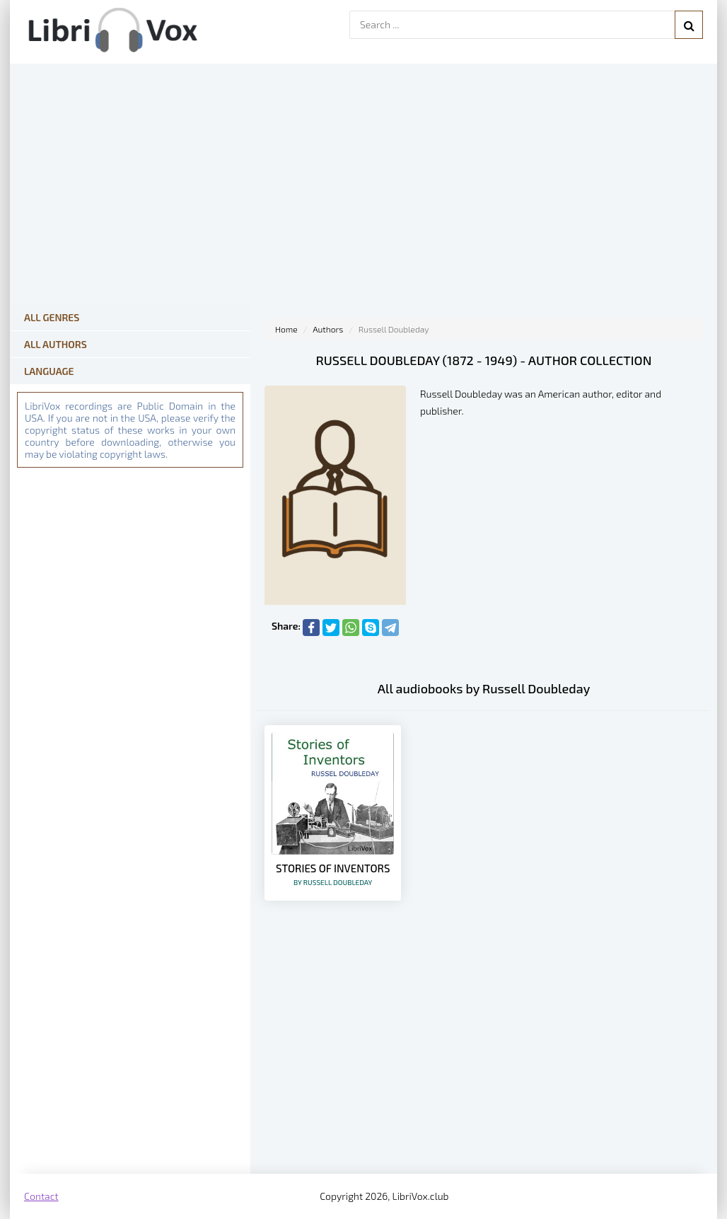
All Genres (51, 317)
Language (49, 371)
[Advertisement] (483, 1060)
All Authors (55, 344)
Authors (328, 329)
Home (286, 329)
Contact (41, 1196)
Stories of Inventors (333, 874)
